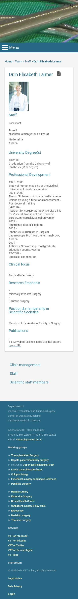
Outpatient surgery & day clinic (28, 505)
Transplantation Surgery (25, 455)
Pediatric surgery (21, 483)
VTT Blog (13, 554)
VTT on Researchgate (20, 550)
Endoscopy (17, 510)
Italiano (63, 5)
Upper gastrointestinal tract (38, 464)
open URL (15, 345)
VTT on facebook (17, 535)
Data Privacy (15, 586)
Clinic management (25, 365)
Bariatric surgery (20, 515)
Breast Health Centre (23, 501)
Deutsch (51, 5)
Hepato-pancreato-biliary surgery (30, 460)
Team (18, 61)
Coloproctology (19, 474)
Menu (14, 47)
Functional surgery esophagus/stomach (33, 479)
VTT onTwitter (16, 545)
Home (8, 61)
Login (11, 593)
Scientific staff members (29, 382)
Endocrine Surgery (21, 496)
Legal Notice (15, 578)
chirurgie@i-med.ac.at (29, 439)
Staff (14, 373)
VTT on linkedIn (17, 540)
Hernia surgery (19, 491)
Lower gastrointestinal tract (27, 469)
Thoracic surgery (21, 520)
